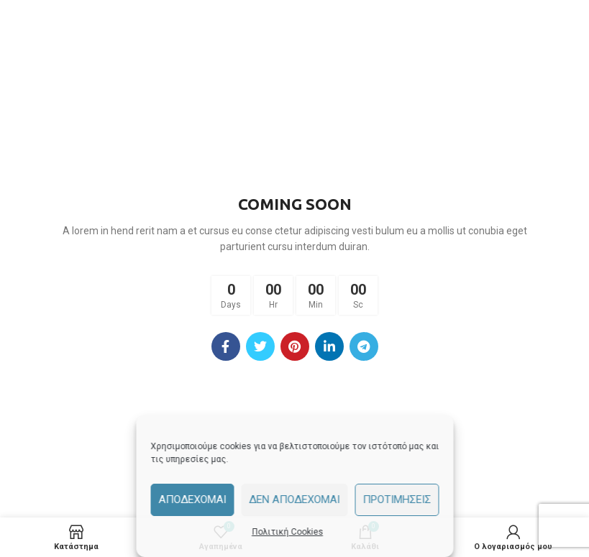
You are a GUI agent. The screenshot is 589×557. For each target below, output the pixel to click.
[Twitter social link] (260, 346)
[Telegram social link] (364, 346)
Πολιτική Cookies (287, 532)
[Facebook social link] (225, 346)
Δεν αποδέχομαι (294, 499)
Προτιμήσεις (396, 499)
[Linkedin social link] (329, 346)
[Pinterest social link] (294, 346)
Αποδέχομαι (192, 499)
